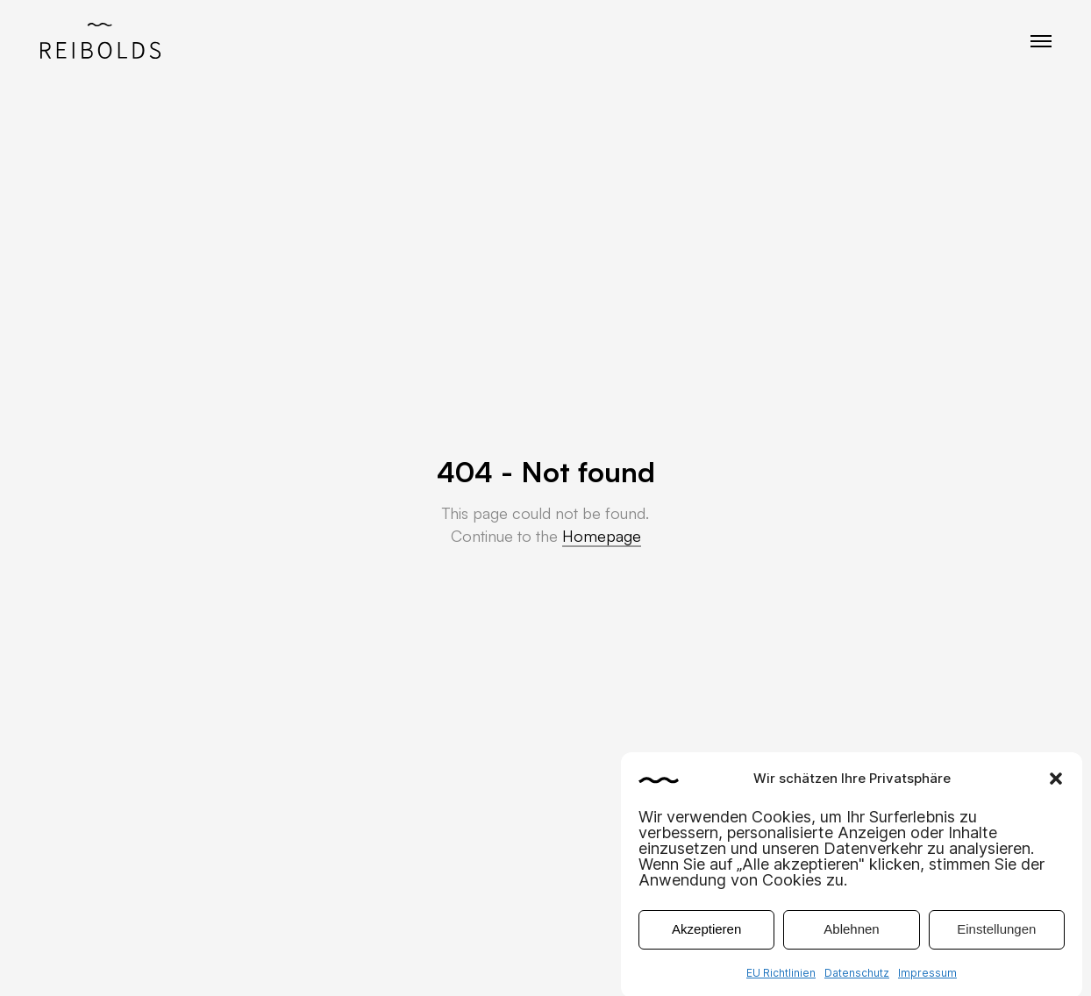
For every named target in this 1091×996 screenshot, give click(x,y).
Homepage (601, 535)
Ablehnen (851, 937)
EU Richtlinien (781, 980)
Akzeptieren (706, 937)
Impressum (927, 980)
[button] (1056, 786)
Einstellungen (996, 937)
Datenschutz (856, 980)
